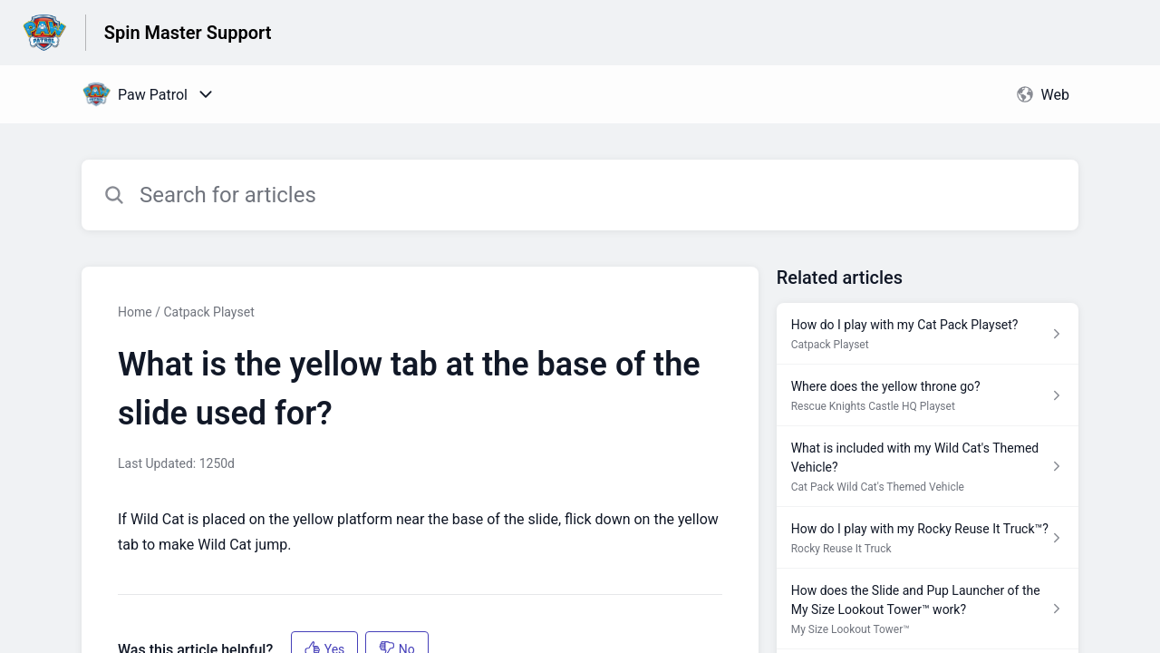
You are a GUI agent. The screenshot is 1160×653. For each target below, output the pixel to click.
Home (135, 312)
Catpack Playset (208, 312)
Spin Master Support (188, 33)
